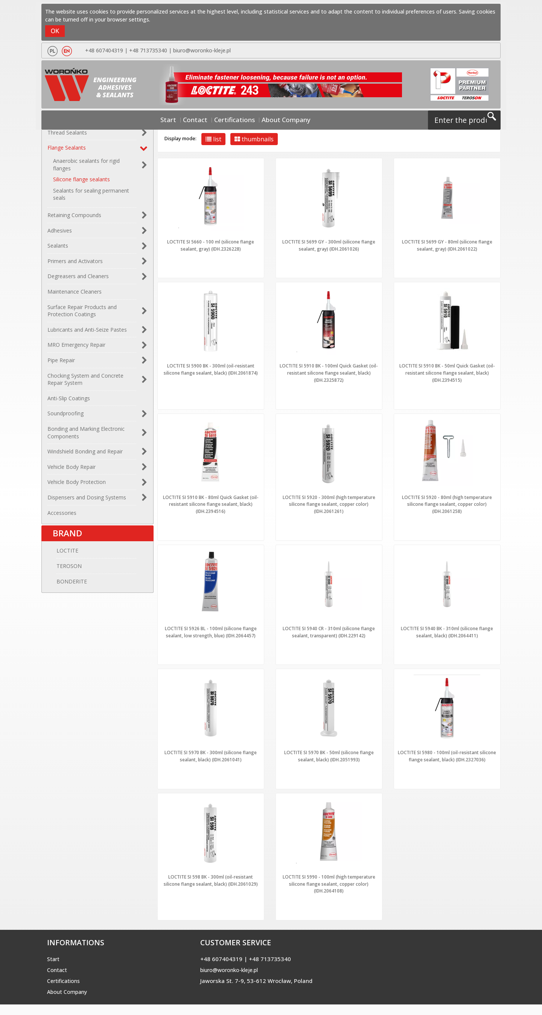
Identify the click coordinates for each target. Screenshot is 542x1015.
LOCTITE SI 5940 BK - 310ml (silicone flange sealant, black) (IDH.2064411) (447, 630)
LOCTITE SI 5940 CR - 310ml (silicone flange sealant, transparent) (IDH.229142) (329, 630)
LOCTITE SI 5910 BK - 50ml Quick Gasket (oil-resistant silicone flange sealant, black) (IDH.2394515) (447, 372)
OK (55, 31)
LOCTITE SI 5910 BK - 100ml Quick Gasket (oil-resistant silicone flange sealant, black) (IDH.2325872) (328, 372)
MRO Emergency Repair (76, 348)
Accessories (61, 516)
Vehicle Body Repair (71, 470)
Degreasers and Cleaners (78, 280)
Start (183, 119)
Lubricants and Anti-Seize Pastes (87, 333)
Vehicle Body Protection (76, 486)
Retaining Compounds (74, 219)
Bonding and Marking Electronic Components (86, 436)
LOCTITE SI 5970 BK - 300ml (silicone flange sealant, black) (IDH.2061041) (211, 760)
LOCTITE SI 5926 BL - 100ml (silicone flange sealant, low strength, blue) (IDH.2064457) (211, 633)
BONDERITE (62, 589)
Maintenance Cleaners (74, 295)
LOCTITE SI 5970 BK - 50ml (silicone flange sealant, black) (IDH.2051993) (329, 760)
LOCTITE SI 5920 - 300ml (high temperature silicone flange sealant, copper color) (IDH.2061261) (329, 502)
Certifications (235, 119)
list (213, 139)
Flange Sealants (66, 151)
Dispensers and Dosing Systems (86, 501)
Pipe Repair (61, 364)
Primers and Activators (75, 265)
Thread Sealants (67, 136)
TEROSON (60, 573)
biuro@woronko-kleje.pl (200, 50)
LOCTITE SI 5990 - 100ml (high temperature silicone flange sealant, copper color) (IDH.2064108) (329, 894)
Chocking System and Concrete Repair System (85, 383)
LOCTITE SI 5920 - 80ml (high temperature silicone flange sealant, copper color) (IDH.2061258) (447, 502)
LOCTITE (58, 558)
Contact (204, 119)
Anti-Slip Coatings (68, 402)
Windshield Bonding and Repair (85, 455)
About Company (275, 119)
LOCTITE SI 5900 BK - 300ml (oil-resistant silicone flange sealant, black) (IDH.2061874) (210, 372)
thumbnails (254, 139)
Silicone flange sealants (81, 183)
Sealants (57, 249)
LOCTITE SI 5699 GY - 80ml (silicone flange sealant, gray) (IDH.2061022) (447, 245)
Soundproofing (65, 417)
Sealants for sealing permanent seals (91, 198)
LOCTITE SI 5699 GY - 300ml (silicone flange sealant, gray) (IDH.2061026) (328, 245)
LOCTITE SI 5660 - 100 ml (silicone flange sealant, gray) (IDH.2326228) (210, 245)
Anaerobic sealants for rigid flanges (86, 168)
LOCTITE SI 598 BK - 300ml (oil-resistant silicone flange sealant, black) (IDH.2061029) (210, 894)
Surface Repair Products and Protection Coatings (82, 314)
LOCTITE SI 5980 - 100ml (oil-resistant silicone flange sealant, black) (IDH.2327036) (447, 764)
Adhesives (59, 234)
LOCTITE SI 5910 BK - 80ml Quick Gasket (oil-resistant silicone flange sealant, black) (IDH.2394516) (210, 502)
